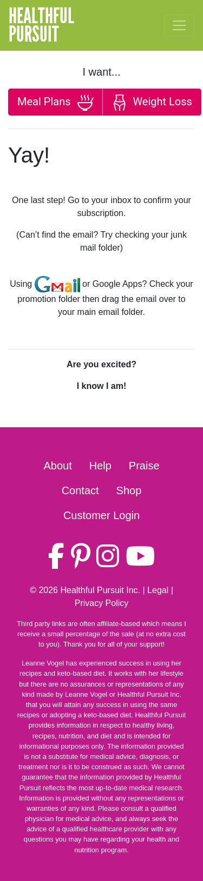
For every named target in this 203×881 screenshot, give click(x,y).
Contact (80, 490)
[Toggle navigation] (179, 25)
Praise (144, 466)
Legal (157, 590)
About (57, 466)
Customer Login (101, 515)
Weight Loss (152, 103)
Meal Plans (55, 103)
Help (100, 466)
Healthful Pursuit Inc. (100, 590)
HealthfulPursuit (41, 25)
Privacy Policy (102, 603)
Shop (129, 490)
